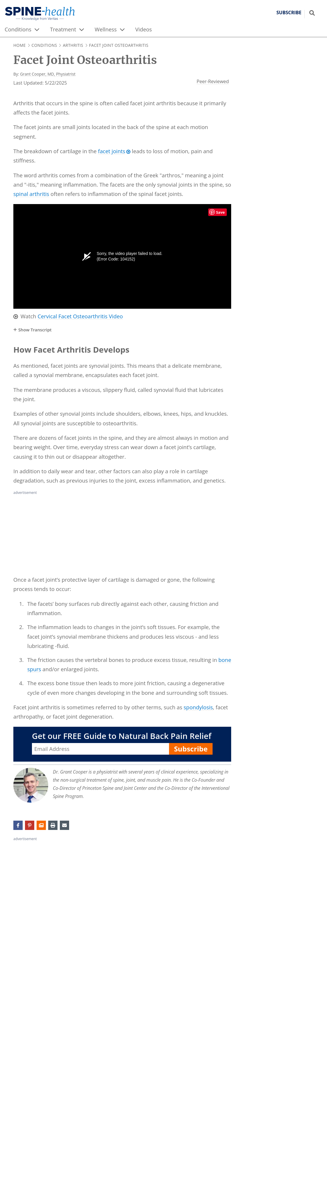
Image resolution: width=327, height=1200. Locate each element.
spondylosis (198, 707)
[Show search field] (312, 13)
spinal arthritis (31, 193)
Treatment (63, 29)
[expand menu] (37, 29)
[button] (41, 825)
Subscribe (191, 748)
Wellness (106, 29)
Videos (143, 29)
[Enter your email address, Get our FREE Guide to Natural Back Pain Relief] (100, 749)
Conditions (18, 29)
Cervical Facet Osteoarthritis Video (80, 316)
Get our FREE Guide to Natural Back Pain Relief (121, 736)
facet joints (111, 151)
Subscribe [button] (288, 13)
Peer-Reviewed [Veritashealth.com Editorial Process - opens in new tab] (213, 81)
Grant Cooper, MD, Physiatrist (48, 74)
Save (220, 212)
